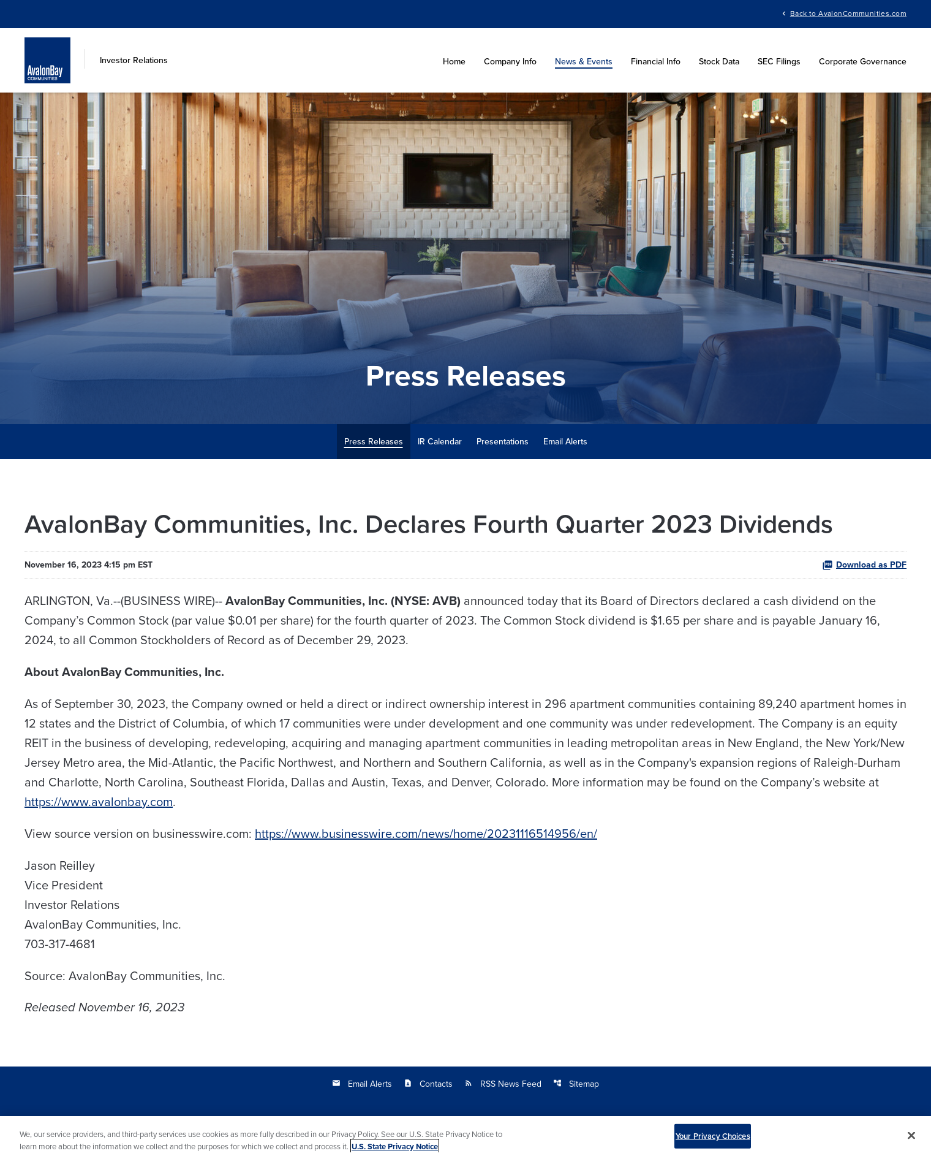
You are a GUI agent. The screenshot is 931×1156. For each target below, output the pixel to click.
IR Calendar (440, 441)
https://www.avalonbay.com (98, 801)
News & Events (583, 61)
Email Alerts (565, 441)
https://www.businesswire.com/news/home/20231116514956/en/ (426, 833)
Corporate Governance (863, 61)
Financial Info (655, 61)
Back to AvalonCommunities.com (848, 12)
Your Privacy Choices (713, 1141)
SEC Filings (779, 61)
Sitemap (576, 1084)
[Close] (911, 1141)
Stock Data (719, 61)
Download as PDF (864, 564)
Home (454, 61)
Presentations (503, 441)
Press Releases (373, 441)
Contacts (428, 1084)
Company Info (510, 61)
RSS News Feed (502, 1084)
